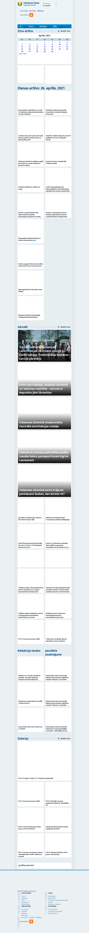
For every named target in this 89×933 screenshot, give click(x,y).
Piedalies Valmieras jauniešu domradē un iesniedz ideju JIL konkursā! (56, 112)
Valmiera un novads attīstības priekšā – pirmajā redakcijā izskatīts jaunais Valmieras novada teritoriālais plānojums (29, 678)
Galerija (23, 738)
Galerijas (43, 26)
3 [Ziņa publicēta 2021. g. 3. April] (59, 42)
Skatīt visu (65, 31)
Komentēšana (53, 913)
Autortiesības (52, 909)
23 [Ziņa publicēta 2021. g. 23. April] (52, 49)
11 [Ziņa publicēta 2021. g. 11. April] (67, 44)
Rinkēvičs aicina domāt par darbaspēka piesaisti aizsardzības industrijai (55, 615)
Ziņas (31, 26)
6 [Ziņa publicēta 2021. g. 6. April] (29, 44)
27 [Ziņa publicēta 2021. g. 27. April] (29, 51)
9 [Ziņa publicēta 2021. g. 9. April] (52, 44)
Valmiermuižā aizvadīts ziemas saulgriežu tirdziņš (57, 828)
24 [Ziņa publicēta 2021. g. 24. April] (59, 49)
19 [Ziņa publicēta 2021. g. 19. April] (22, 49)
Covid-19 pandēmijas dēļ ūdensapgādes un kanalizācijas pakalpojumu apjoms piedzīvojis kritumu (58, 190)
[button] (31, 20)
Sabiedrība (52, 896)
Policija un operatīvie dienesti (58, 900)
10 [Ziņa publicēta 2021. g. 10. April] (59, 44)
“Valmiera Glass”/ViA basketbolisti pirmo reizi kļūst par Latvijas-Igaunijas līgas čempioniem (30, 590)
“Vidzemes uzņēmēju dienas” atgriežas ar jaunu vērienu (56, 640)
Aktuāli (23, 327)
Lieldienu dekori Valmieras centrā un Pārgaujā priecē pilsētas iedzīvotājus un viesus (30, 615)
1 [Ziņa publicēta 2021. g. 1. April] (44, 42)
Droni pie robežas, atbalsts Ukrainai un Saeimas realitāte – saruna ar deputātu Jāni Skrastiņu (43, 388)
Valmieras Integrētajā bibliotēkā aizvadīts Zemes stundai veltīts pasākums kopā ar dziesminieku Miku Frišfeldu (58, 591)
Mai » (25, 54)
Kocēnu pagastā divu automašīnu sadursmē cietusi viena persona (30, 265)
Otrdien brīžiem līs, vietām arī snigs (29, 188)
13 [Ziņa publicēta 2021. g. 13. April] (29, 47)
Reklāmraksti (25, 904)
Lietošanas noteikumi (55, 911)
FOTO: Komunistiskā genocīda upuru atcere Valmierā (29, 828)
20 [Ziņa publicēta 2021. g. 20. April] (29, 49)
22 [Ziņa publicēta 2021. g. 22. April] (44, 49)
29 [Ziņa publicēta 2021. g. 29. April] (44, 51)
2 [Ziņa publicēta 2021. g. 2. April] (52, 42)
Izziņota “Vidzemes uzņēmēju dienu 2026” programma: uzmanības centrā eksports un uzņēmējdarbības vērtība (57, 546)
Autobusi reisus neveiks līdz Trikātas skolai (56, 162)
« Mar (20, 54)
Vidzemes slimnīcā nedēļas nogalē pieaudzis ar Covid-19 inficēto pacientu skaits (30, 163)
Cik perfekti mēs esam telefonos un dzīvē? (30, 728)
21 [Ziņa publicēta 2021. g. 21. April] (37, 49)
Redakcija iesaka (29, 650)
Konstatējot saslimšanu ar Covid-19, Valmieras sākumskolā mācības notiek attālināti (30, 112)
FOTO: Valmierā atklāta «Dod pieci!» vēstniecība (56, 853)
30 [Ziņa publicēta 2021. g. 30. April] (52, 51)
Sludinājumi (25, 902)
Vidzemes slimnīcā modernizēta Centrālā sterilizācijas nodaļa (40, 424)
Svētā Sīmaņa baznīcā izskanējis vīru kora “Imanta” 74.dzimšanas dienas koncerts (30, 545)
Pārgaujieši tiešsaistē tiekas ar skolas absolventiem (29, 239)
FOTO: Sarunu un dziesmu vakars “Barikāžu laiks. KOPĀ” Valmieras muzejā (30, 854)
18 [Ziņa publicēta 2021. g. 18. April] (67, 47)
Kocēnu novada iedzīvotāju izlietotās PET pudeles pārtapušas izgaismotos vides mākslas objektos (29, 216)
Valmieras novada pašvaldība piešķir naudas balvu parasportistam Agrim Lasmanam (44, 456)
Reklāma (40, 11)
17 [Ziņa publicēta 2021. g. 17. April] (59, 47)
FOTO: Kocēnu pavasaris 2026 (29, 639)
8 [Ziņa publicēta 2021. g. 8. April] (44, 44)
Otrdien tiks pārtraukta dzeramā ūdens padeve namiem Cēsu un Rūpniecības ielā (30, 138)
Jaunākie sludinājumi (53, 652)
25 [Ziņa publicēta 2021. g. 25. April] (67, 49)
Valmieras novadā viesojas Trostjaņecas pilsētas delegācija (58, 519)
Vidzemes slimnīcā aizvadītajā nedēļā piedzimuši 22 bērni (29, 316)
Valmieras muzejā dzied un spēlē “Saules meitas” (30, 702)
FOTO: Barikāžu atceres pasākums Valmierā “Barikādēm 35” (57, 803)
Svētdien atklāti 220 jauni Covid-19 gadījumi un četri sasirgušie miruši (58, 138)
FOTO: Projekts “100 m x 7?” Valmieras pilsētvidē (35, 778)
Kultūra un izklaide (54, 904)
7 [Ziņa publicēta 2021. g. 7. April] (37, 44)
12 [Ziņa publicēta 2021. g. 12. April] (22, 47)
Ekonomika (52, 898)
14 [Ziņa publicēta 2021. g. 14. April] (37, 47)
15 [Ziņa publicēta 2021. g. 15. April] (44, 47)
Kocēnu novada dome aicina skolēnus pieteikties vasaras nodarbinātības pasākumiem (56, 215)
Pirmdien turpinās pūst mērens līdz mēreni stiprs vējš (29, 519)
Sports (50, 902)
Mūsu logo (24, 915)
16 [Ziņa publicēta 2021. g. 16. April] (52, 47)
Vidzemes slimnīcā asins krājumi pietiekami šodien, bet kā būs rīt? (42, 492)
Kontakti (32, 11)
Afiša (55, 26)
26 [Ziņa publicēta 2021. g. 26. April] (22, 51)
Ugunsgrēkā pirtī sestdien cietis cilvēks (30, 290)
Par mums (24, 11)
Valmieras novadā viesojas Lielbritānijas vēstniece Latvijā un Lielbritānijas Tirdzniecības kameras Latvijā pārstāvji (44, 353)
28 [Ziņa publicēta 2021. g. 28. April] (37, 51)
